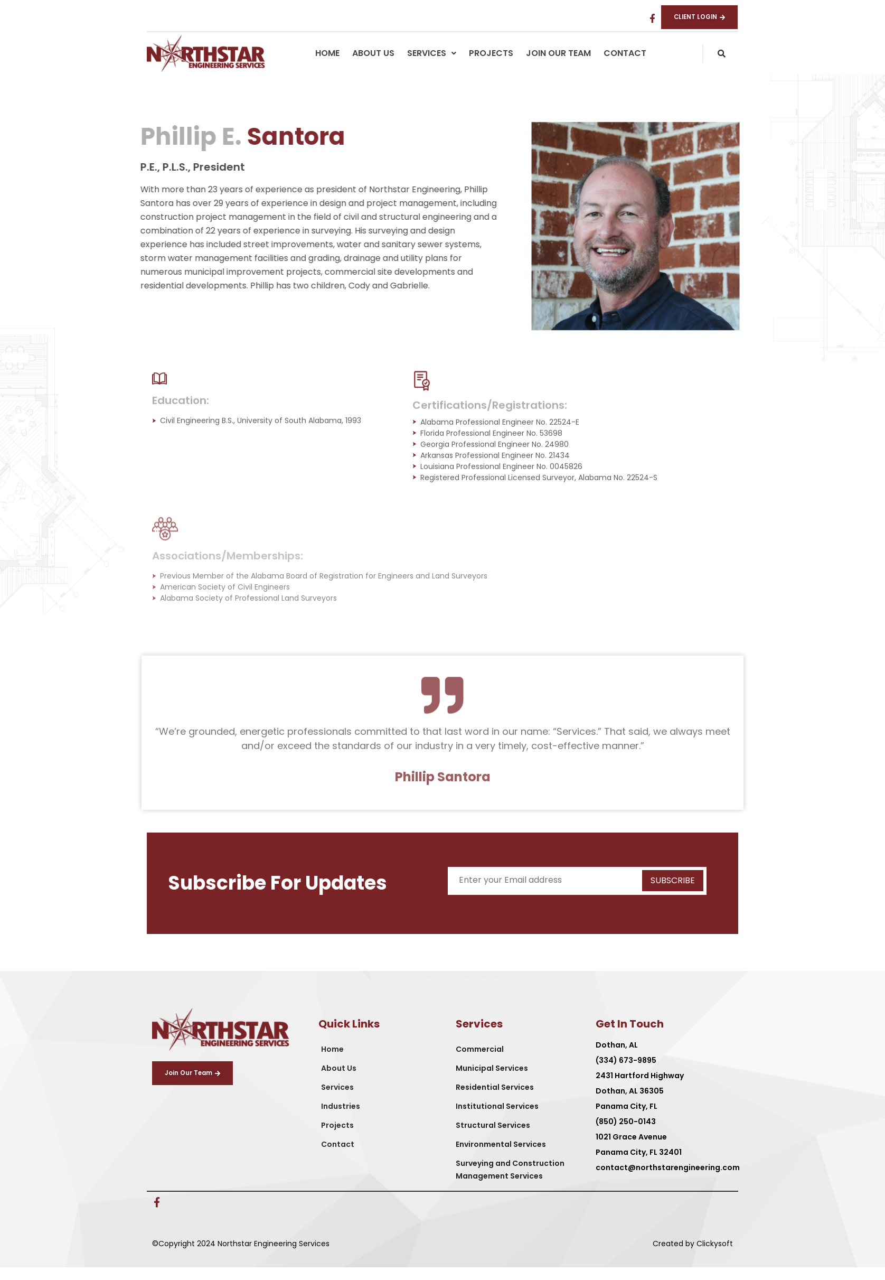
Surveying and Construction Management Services (510, 1181)
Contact (625, 65)
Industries (340, 1118)
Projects (491, 65)
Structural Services (493, 1137)
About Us (373, 65)
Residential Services (495, 1099)
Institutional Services (497, 1118)
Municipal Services (492, 1080)
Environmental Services (501, 1156)
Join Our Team (558, 65)
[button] (432, 65)
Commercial (480, 1061)
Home (327, 65)
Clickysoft (714, 1255)
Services (431, 65)
